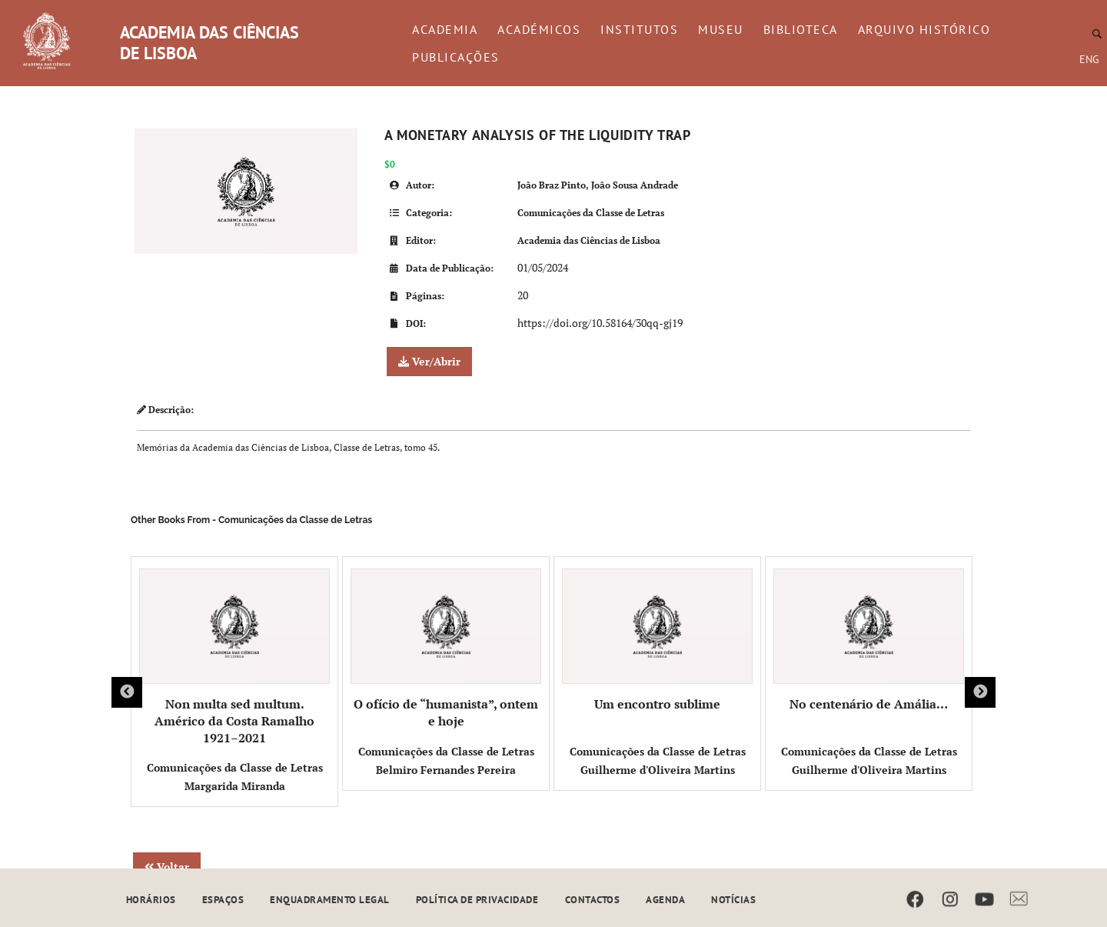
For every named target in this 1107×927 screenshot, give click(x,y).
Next (980, 692)
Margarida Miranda (234, 786)
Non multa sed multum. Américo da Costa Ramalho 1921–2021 (234, 657)
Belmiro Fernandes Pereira (446, 769)
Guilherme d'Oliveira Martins (657, 769)
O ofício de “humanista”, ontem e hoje (446, 649)
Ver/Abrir (429, 361)
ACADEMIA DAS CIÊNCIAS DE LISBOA (209, 43)
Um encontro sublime (657, 640)
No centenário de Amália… (868, 640)
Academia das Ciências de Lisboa (588, 240)
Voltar (167, 866)
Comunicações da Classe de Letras (590, 212)
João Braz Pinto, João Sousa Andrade (597, 185)
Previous (126, 692)
